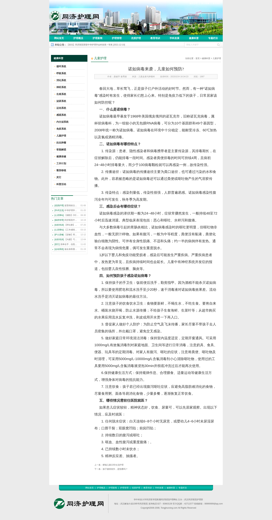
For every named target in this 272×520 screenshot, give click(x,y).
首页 (198, 58)
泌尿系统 (61, 101)
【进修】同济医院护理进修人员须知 (66, 234)
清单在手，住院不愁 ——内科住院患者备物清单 (66, 244)
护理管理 (117, 38)
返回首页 (193, 3)
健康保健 (61, 156)
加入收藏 (205, 3)
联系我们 (217, 3)
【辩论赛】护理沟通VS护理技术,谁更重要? (66, 225)
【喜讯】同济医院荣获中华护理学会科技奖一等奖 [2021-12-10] (96, 44)
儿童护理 (217, 58)
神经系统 (61, 87)
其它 (58, 177)
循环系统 (61, 66)
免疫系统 (61, 128)
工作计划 (61, 163)
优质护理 (136, 38)
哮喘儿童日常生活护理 (113, 465)
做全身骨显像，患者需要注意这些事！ (66, 249)
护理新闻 (97, 38)
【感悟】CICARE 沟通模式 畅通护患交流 (66, 215)
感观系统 (61, 114)
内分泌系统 (62, 121)
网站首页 (59, 38)
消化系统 (61, 80)
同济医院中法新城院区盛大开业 (66, 220)
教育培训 (155, 38)
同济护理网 (76, 15)
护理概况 (78, 38)
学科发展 (174, 38)
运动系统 (61, 108)
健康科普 (194, 38)
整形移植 (61, 170)
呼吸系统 (61, 73)
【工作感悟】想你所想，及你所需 (66, 230)
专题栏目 (213, 38)
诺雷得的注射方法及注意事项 (66, 205)
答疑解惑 (61, 149)
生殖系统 (61, 94)
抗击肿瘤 (61, 142)
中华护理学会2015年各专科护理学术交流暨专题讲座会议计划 (66, 210)
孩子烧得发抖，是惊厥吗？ (115, 469)
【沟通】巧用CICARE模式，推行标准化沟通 (66, 239)
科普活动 (61, 184)
